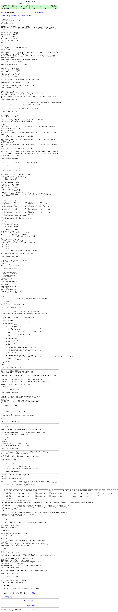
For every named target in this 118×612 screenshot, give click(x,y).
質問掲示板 (5, 6)
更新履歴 (53, 6)
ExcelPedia (53, 8)
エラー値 (43, 8)
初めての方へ (15, 6)
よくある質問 (5, 8)
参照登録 (33, 593)
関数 (34, 8)
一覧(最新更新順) (14, 15)
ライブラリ (15, 8)
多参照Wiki (24, 3)
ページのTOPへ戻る (29, 605)
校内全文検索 (24, 6)
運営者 (20, 3)
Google (38, 3)
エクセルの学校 (30, 1)
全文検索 (22, 15)
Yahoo (35, 3)
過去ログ (34, 6)
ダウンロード (44, 6)
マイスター (25, 8)
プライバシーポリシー (30, 600)
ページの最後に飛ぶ (39, 12)
